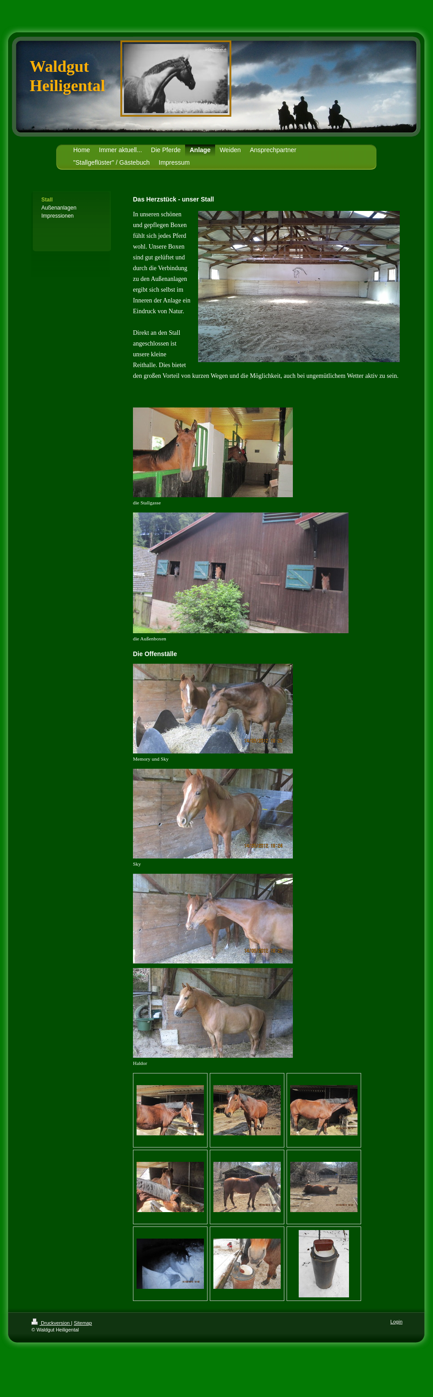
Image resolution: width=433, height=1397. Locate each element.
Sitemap (83, 1323)
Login (396, 1321)
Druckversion (51, 1323)
